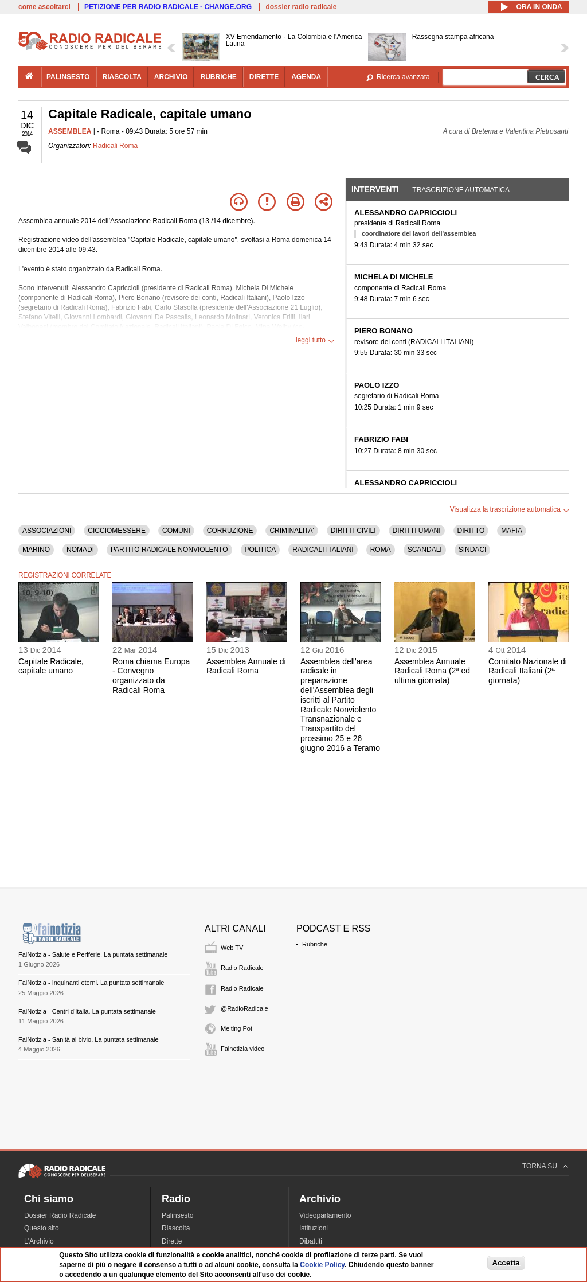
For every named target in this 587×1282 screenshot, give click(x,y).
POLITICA (260, 549)
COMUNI (176, 531)
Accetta (506, 1262)
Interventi (375, 189)
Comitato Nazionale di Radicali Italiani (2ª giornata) (527, 671)
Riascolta (176, 1228)
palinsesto (68, 77)
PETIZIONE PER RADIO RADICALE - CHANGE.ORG (168, 7)
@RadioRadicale (244, 1008)
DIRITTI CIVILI (353, 531)
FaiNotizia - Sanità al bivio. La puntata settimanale (88, 1039)
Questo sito (41, 1228)
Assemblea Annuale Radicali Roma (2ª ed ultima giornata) (432, 671)
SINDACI (473, 549)
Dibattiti (310, 1241)
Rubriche (314, 944)
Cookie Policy (322, 1265)
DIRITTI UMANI (417, 531)
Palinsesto (177, 1215)
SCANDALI (425, 549)
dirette (264, 77)
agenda (306, 77)
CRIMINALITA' (291, 531)
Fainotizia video (242, 1048)
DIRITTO (471, 531)
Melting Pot (236, 1028)
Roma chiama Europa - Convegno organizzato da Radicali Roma (151, 676)
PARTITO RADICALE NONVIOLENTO (169, 549)
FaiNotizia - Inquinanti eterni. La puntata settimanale (91, 982)
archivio (171, 77)
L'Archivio (39, 1241)
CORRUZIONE (230, 531)
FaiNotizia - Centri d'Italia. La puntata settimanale (87, 1011)
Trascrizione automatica (461, 190)
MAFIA (511, 531)
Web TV (232, 947)
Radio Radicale (242, 967)
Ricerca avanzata (403, 77)
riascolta (122, 77)
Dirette (172, 1241)
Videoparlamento (325, 1215)
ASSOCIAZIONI (46, 531)
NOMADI (80, 549)
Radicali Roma (115, 146)
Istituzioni (313, 1228)
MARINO (36, 549)
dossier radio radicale (300, 7)
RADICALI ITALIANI (322, 549)
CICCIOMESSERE (117, 531)
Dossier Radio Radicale (60, 1215)
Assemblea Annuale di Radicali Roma (246, 666)
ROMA (380, 549)
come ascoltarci (44, 7)
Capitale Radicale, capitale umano (51, 666)
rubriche (218, 77)
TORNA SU (539, 1166)
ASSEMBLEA (69, 131)
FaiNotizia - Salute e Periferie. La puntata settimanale (92, 954)
